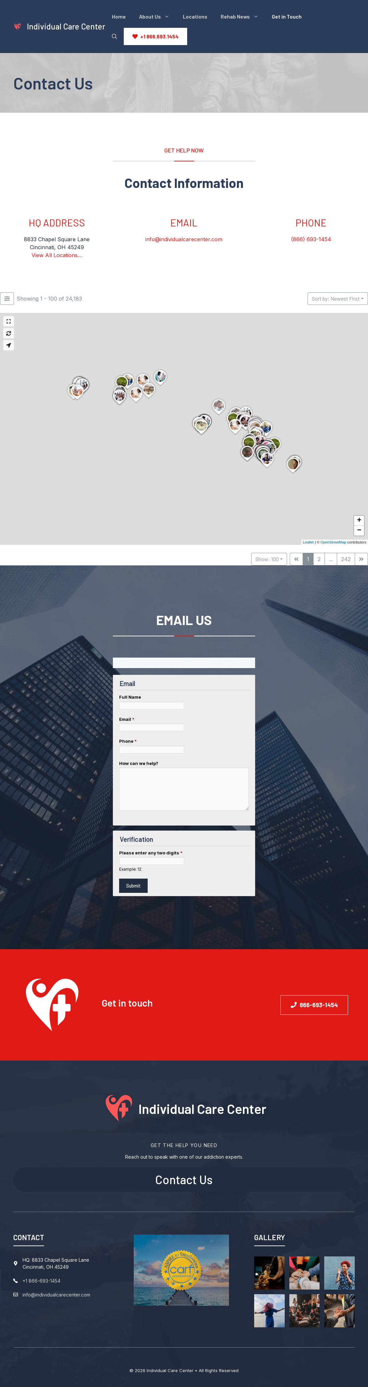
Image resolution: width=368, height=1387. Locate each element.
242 (346, 559)
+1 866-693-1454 (41, 1281)
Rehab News (243, 17)
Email (126, 719)
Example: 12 (130, 869)
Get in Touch (287, 16)
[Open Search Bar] (114, 36)
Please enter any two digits (151, 852)
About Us (157, 17)
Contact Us (184, 1179)
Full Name (130, 697)
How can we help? (138, 763)
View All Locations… (57, 255)
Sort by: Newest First (336, 298)
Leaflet (308, 542)
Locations (195, 16)
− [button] (359, 531)
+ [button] (359, 521)
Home (119, 16)
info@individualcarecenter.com (183, 239)
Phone (128, 741)
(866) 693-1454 (311, 239)
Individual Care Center (66, 26)
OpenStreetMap (333, 542)
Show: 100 (267, 559)
